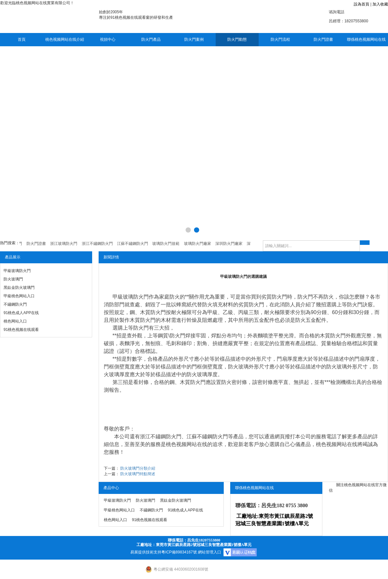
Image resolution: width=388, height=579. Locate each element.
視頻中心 (107, 39)
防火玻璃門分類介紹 (137, 468)
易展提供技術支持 (145, 552)
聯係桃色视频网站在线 (366, 39)
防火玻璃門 (13, 279)
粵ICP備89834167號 (179, 552)
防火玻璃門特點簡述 (137, 474)
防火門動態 (237, 39)
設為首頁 (361, 4)
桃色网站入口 (15, 321)
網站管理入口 (209, 552)
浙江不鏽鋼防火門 (160, 436)
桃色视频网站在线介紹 (64, 39)
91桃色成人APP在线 (21, 313)
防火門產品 (151, 39)
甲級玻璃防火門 (17, 270)
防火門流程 (280, 39)
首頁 (22, 39)
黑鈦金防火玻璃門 (19, 287)
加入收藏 (380, 4)
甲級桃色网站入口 (19, 296)
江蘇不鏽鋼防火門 (207, 436)
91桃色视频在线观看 (21, 329)
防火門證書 (323, 39)
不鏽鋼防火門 (15, 304)
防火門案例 (194, 39)
